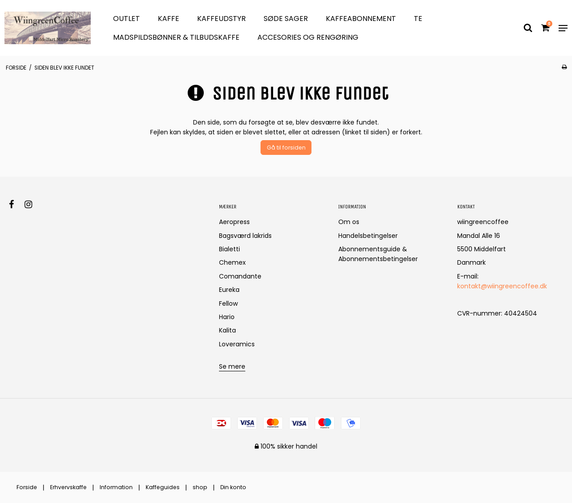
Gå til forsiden (286, 147)
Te (418, 18)
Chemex (232, 262)
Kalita (227, 330)
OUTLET (126, 18)
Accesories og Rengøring (307, 37)
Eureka (229, 289)
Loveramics (237, 344)
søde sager (286, 18)
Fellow (228, 303)
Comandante (240, 276)
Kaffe (168, 18)
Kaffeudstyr (221, 18)
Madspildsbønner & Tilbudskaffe (176, 37)
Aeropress (234, 221)
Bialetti (229, 249)
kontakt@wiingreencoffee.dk (502, 286)
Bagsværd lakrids (245, 235)
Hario (227, 316)
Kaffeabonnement (361, 18)
